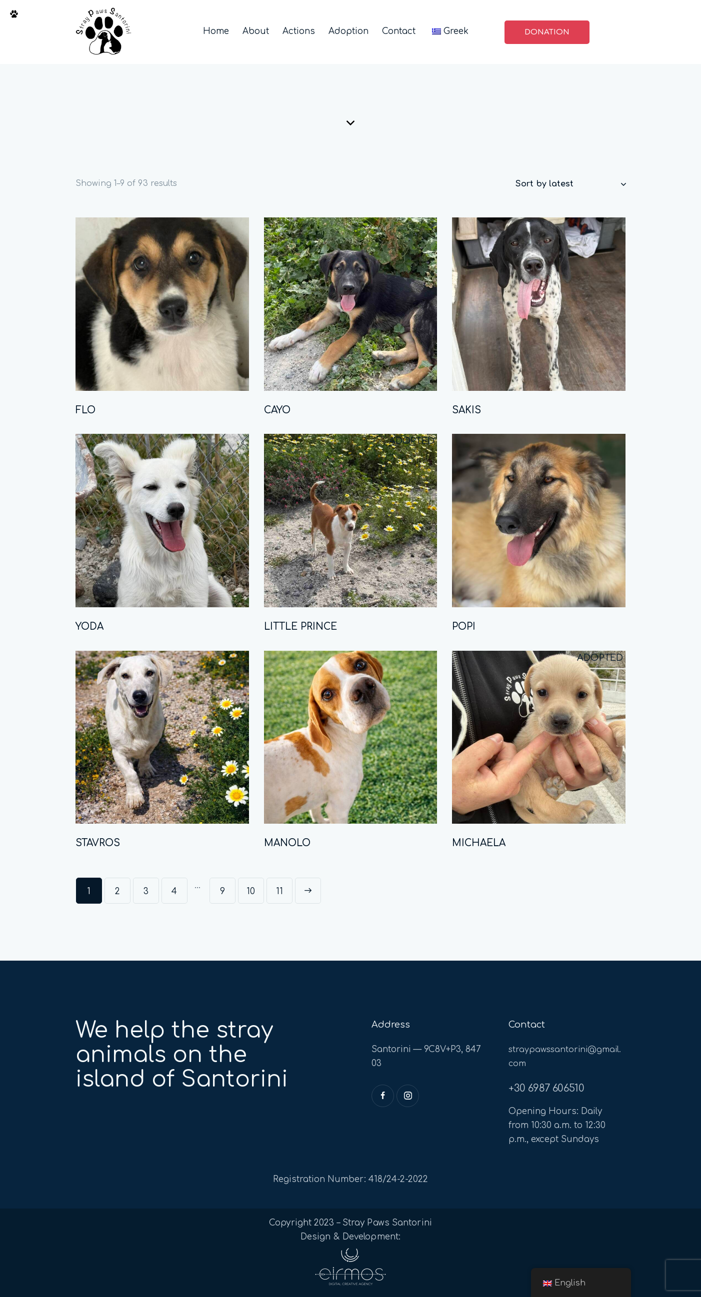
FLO (86, 410)
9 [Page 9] (222, 891)
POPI (464, 626)
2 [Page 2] (117, 891)
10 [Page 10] (250, 891)
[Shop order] (571, 183)
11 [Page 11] (279, 891)
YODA (90, 626)
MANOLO (287, 843)
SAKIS (466, 410)
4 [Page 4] (174, 891)
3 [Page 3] (146, 891)
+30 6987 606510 (546, 1088)
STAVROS (98, 843)
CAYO (277, 410)
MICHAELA (479, 843)
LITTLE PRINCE (300, 626)
